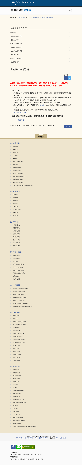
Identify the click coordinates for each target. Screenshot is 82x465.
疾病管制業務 (15, 225)
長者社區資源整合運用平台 (19, 297)
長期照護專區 (15, 360)
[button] (41, 136)
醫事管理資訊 (15, 255)
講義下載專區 (15, 279)
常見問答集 (14, 348)
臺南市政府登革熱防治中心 (19, 288)
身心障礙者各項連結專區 (18, 324)
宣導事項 (14, 152)
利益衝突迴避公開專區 (17, 420)
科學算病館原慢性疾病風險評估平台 (21, 306)
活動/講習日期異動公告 (18, 176)
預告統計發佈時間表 (17, 390)
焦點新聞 (14, 146)
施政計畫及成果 (15, 376)
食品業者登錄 (14, 62)
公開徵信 (14, 408)
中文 (32, 2)
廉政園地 (14, 212)
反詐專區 (14, 155)
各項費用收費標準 (16, 336)
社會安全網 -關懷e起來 (17, 300)
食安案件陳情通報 (47, 17)
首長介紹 (14, 197)
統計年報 (14, 385)
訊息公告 (22, 17)
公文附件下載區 (15, 209)
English (25, 2)
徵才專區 (14, 158)
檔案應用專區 (15, 357)
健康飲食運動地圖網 (17, 294)
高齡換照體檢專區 (16, 182)
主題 (57, 438)
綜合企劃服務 (15, 243)
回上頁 (68, 126)
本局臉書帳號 (15, 351)
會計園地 (14, 215)
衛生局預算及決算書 (17, 399)
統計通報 (14, 405)
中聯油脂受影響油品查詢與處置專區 (21, 185)
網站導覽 (17, 2)
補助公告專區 (15, 379)
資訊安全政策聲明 (43, 438)
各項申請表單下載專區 (17, 339)
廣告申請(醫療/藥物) (17, 264)
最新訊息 (13, 33)
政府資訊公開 (15, 370)
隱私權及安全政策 (21, 438)
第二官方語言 (15, 345)
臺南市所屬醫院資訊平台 (18, 322)
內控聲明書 (14, 411)
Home (14, 17)
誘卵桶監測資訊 (15, 170)
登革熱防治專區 (15, 167)
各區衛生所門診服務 (17, 333)
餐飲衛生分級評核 (16, 58)
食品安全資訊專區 (33, 17)
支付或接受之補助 (16, 417)
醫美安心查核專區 (16, 179)
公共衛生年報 (15, 414)
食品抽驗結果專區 (16, 51)
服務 (64, 438)
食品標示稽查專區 (16, 47)
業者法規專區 (14, 40)
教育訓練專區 (15, 276)
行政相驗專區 (15, 328)
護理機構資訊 (15, 258)
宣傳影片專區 (14, 54)
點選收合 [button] (41, 137)
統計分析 (14, 388)
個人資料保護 (15, 373)
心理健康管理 (15, 234)
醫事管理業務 (15, 228)
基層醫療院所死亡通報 (17, 273)
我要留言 (14, 319)
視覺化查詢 (14, 382)
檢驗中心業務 (15, 240)
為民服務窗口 (15, 316)
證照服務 (14, 261)
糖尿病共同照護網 (16, 267)
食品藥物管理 (15, 231)
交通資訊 (14, 203)
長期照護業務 (15, 246)
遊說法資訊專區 (15, 354)
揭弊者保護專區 (15, 423)
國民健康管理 (15, 237)
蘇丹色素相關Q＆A (20, 112)
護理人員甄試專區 (16, 161)
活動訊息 (14, 149)
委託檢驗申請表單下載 (17, 342)
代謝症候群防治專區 (17, 270)
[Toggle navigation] (70, 10)
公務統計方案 (15, 396)
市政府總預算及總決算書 (18, 402)
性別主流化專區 (15, 393)
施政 (61, 438)
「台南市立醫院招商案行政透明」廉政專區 (23, 426)
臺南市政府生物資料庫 (17, 291)
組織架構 (14, 195)
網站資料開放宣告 (32, 438)
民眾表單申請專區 (16, 44)
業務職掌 (14, 200)
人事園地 (14, 206)
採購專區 (14, 164)
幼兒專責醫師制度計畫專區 (19, 303)
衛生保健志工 (15, 330)
